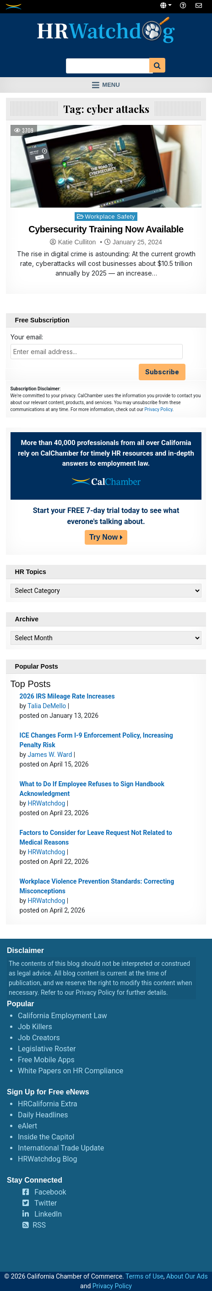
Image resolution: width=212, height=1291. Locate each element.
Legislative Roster (47, 1048)
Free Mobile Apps (46, 1059)
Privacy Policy (159, 409)
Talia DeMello (46, 706)
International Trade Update (61, 1148)
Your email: (27, 337)
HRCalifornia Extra (47, 1103)
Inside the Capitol (46, 1137)
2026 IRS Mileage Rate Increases (67, 696)
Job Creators (39, 1037)
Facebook (50, 1192)
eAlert (27, 1126)
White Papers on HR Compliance (70, 1070)
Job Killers (35, 1026)
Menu (111, 84)
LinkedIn (48, 1214)
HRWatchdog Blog (47, 1159)
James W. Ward (49, 754)
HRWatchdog (46, 803)
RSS (39, 1225)
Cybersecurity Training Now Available (105, 229)
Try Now (103, 537)
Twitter (45, 1203)
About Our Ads (187, 1276)
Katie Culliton (77, 242)
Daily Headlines (43, 1115)
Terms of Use (144, 1276)
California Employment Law (62, 1015)
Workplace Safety (110, 216)
